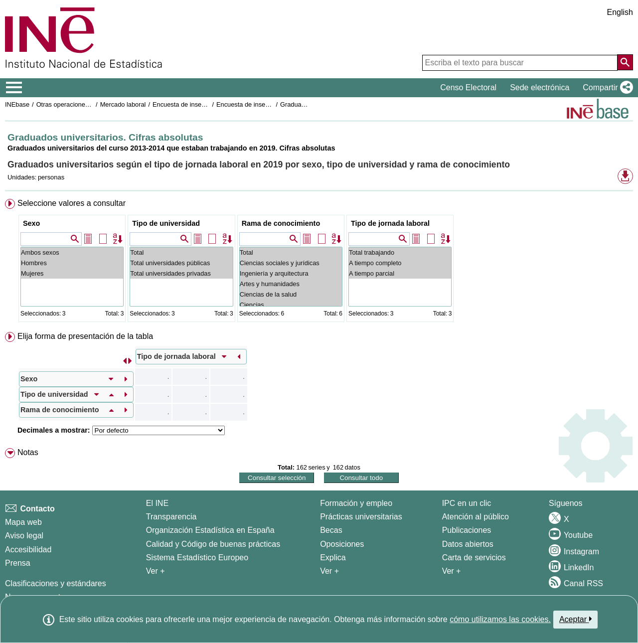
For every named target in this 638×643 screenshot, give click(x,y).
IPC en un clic (466, 503)
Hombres (72, 263)
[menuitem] (319, 262)
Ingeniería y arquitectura (291, 273)
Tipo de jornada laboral (390, 223)
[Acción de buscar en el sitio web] (625, 62)
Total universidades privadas (181, 273)
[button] (606, 88)
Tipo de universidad (166, 223)
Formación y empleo (356, 503)
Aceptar (575, 619)
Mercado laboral (123, 104)
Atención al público (475, 516)
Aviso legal (24, 535)
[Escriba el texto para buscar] (520, 63)
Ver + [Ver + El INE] (155, 571)
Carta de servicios (474, 557)
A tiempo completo (400, 263)
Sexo (31, 223)
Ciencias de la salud (291, 294)
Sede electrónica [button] (539, 87)
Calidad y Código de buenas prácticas (213, 544)
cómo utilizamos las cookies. (500, 619)
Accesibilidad (28, 549)
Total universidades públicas (181, 263)
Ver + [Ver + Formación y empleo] (329, 571)
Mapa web (23, 522)
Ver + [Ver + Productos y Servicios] (451, 571)
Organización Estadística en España (210, 530)
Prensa (17, 563)
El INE (157, 503)
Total (181, 252)
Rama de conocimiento (281, 223)
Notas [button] (27, 452)
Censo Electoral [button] (468, 87)
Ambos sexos (72, 252)
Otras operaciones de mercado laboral (90, 104)
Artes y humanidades (291, 284)
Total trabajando (400, 252)
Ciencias (291, 305)
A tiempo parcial (400, 273)
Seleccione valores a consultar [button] (71, 203)
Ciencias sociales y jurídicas (291, 263)
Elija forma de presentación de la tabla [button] (85, 336)
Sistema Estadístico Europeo (197, 557)
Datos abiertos (467, 544)
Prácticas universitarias (361, 516)
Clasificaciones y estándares (55, 583)
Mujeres (72, 273)
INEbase (17, 104)
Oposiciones (342, 544)
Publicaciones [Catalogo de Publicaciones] (466, 530)
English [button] (620, 12)
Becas (331, 530)
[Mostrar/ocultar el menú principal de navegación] (14, 88)
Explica (333, 557)
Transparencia (171, 516)
